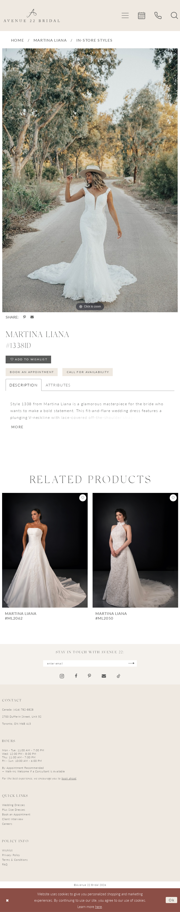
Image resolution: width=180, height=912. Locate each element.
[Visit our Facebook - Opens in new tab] (76, 676)
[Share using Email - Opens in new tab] (32, 317)
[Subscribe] (131, 663)
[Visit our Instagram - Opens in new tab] (62, 676)
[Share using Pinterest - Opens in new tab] (24, 317)
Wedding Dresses (13, 805)
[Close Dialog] (7, 900)
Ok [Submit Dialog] (172, 899)
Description (23, 385)
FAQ (5, 864)
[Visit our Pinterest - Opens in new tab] (89, 676)
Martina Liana (50, 40)
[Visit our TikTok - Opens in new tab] (118, 676)
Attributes (58, 385)
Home (17, 40)
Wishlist (7, 850)
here (98, 906)
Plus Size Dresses (13, 809)
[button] (125, 15)
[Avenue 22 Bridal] (32, 15)
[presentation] (45, 550)
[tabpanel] (90, 180)
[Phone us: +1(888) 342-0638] (158, 15)
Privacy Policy (11, 855)
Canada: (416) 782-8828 (18, 709)
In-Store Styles (94, 40)
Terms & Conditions (15, 859)
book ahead (69, 778)
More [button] (17, 427)
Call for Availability (88, 372)
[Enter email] (90, 663)
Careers (7, 824)
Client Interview (12, 819)
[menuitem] (125, 15)
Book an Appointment (32, 372)
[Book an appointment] (141, 15)
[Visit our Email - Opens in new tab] (104, 676)
